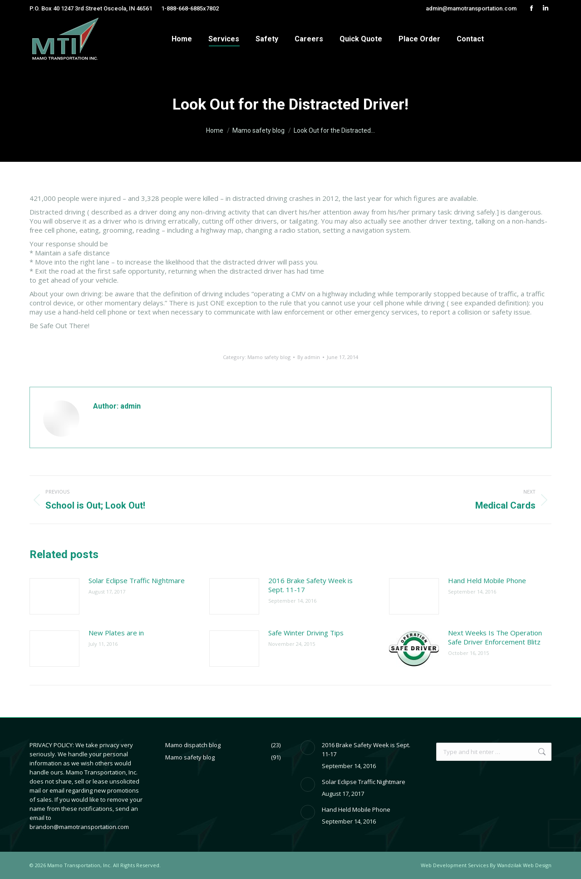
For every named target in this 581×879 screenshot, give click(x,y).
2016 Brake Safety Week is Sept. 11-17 (310, 585)
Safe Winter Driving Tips (306, 632)
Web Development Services (454, 865)
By (308, 357)
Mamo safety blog (268, 357)
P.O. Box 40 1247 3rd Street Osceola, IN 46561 (91, 8)
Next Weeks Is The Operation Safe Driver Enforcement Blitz (495, 637)
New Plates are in (116, 632)
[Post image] (54, 596)
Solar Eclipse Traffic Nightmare (137, 580)
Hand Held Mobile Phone (487, 580)
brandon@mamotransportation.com (79, 827)
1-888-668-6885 (182, 8)
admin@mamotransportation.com (471, 8)
